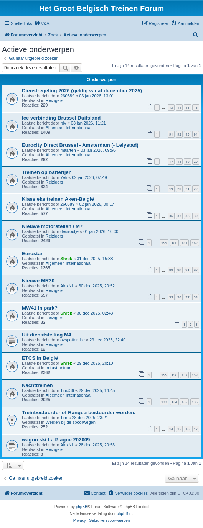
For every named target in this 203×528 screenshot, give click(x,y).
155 (164, 374)
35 (171, 297)
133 (164, 401)
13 (171, 107)
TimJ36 (67, 390)
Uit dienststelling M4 (46, 335)
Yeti (63, 177)
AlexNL (67, 286)
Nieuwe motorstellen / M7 (52, 226)
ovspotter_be (72, 340)
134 (174, 401)
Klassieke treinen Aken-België (58, 199)
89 (171, 269)
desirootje (69, 231)
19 (187, 161)
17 (171, 161)
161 (184, 242)
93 (187, 134)
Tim (63, 417)
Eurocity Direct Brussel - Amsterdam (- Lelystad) (80, 145)
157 (184, 374)
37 (179, 215)
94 (196, 134)
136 (195, 401)
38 (187, 215)
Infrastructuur (58, 368)
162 (195, 242)
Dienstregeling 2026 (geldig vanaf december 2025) (82, 90)
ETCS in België (40, 358)
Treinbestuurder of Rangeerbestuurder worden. (78, 412)
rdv (63, 123)
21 (187, 188)
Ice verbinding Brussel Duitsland (61, 118)
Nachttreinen (37, 385)
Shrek (66, 258)
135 (184, 401)
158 (195, 374)
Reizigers (54, 100)
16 (196, 107)
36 (171, 215)
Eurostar (32, 253)
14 (179, 107)
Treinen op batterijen (47, 172)
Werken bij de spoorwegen (71, 422)
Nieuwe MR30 (38, 281)
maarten (68, 150)
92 (179, 134)
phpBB (81, 507)
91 (171, 134)
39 (196, 215)
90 (179, 269)
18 (179, 161)
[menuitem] (42, 23)
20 (196, 161)
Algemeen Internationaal (68, 127)
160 (174, 242)
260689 (67, 95)
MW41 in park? (40, 308)
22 (196, 188)
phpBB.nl (124, 514)
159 (164, 242)
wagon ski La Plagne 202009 (56, 440)
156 (174, 374)
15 (187, 107)
